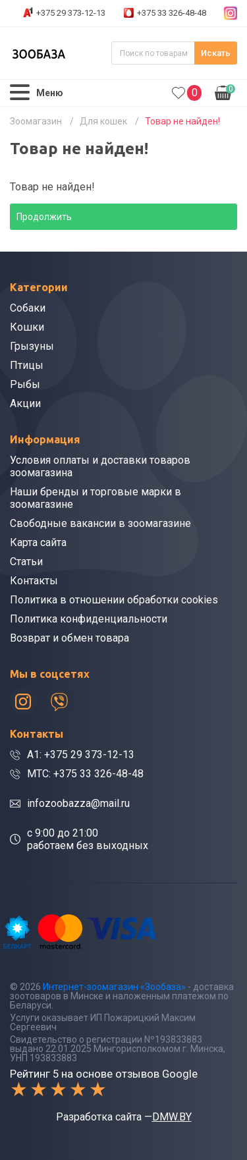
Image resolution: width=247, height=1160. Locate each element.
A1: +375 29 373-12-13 (80, 754)
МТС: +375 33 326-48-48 (85, 773)
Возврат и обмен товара (69, 638)
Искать (216, 53)
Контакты (34, 580)
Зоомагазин (36, 121)
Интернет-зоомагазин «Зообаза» (114, 986)
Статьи (26, 561)
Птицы (26, 365)
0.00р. (225, 91)
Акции (25, 403)
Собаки (27, 308)
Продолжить (44, 216)
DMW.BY (172, 1117)
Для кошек (103, 121)
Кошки (27, 327)
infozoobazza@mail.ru (78, 803)
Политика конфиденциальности (88, 619)
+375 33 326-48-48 (171, 13)
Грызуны (32, 346)
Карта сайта (38, 542)
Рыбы (25, 384)
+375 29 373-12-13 (70, 13)
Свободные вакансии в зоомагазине (100, 523)
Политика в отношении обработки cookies (114, 600)
